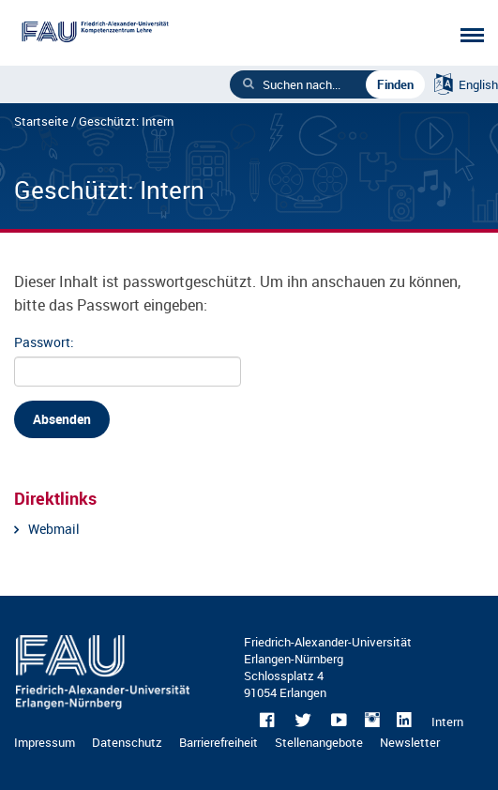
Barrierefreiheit (218, 742)
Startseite (41, 121)
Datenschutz (127, 742)
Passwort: (126, 360)
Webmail (54, 529)
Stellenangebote (319, 742)
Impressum (44, 742)
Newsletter (410, 742)
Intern (447, 721)
